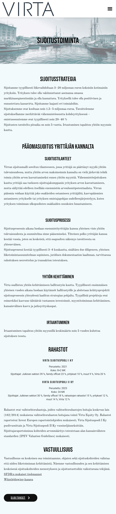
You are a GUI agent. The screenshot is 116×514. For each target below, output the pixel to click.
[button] (110, 9)
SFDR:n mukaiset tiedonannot (23, 474)
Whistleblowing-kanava (18, 479)
